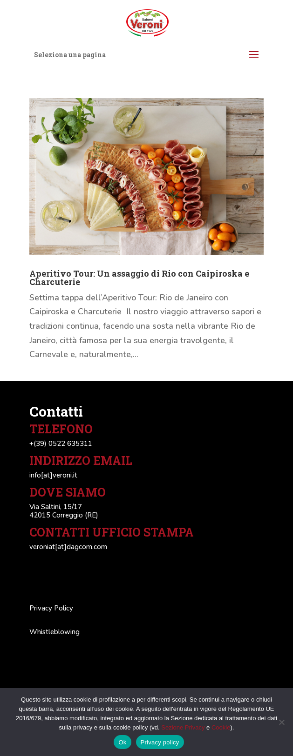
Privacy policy (160, 742)
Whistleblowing (54, 632)
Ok (122, 742)
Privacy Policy (51, 608)
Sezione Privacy (182, 727)
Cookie (220, 727)
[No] (281, 722)
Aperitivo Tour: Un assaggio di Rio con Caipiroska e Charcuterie (139, 277)
